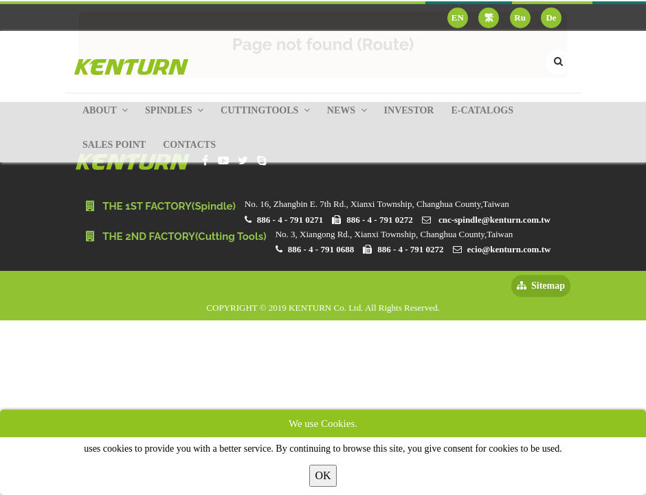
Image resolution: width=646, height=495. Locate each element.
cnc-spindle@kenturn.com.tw (494, 219)
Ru (520, 17)
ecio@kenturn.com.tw (509, 249)
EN (458, 17)
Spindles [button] (174, 110)
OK (323, 475)
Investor (409, 110)
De (551, 17)
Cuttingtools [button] (265, 110)
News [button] (347, 110)
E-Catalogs (482, 110)
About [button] (105, 110)
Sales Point (114, 145)
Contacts (189, 145)
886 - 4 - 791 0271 (290, 219)
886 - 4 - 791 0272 (379, 219)
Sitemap (541, 285)
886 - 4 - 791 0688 (321, 249)
